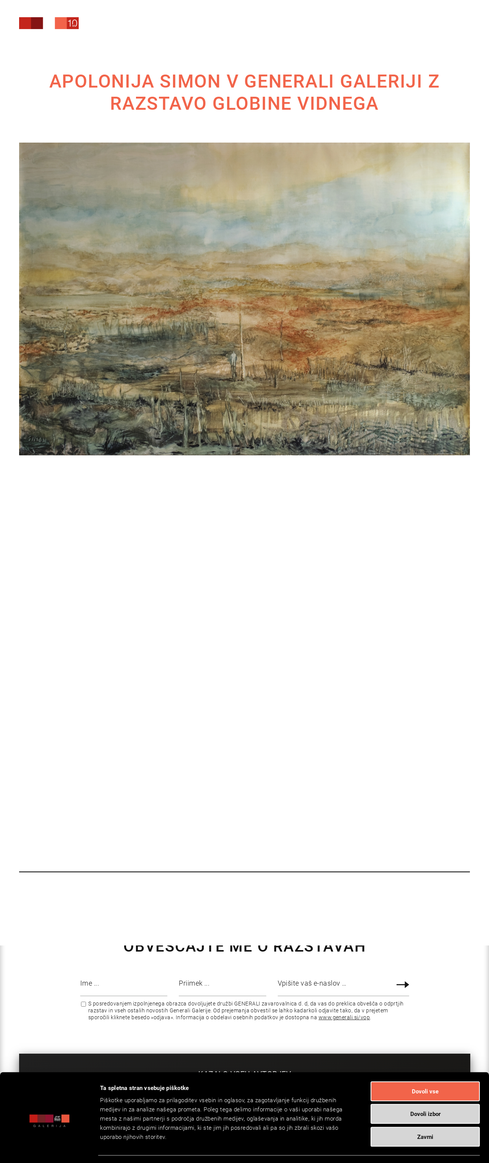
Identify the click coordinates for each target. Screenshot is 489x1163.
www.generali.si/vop (344, 1017)
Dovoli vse (425, 1060)
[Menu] (449, 24)
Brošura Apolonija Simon (261, 620)
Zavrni (425, 1106)
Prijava (404, 985)
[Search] (412, 24)
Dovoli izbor (425, 1083)
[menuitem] (412, 23)
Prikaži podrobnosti (391, 1148)
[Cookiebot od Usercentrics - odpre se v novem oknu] (49, 1148)
